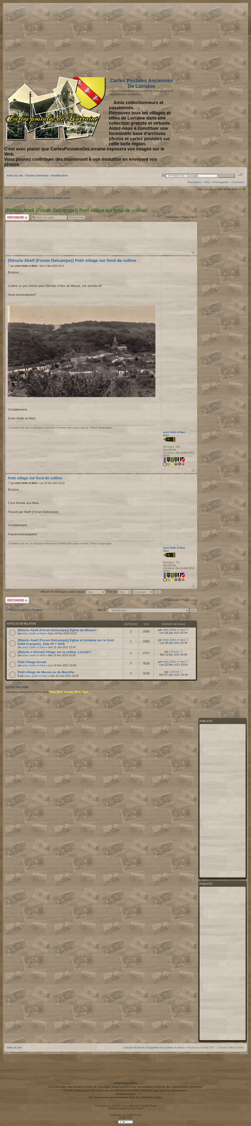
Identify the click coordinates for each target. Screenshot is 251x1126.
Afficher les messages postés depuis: (73, 591)
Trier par (119, 591)
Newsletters (194, 182)
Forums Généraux (37, 175)
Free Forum (136, 1108)
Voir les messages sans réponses (24, 198)
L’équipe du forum (133, 1047)
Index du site (15, 175)
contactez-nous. (125, 1093)
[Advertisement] (205, 38)
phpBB (114, 1105)
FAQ (207, 182)
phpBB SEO (125, 1117)
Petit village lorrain (32, 662)
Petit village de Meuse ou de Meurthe (46, 672)
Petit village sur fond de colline (35, 478)
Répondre (17, 217)
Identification (59, 175)
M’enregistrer (220, 182)
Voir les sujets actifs (59, 198)
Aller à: (102, 609)
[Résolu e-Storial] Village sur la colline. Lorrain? (54, 652)
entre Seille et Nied (26, 266)
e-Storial (174, 651)
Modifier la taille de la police (240, 175)
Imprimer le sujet (163, 175)
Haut (193, 252)
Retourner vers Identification (25, 609)
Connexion (237, 182)
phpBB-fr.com (133, 1115)
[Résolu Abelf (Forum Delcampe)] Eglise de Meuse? (57, 630)
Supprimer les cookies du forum (166, 1047)
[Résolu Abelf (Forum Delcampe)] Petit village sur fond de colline (72, 260)
